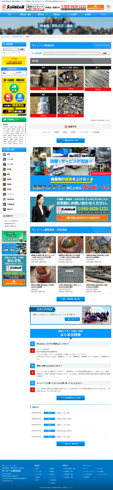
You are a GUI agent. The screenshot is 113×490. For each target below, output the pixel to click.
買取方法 (41, 14)
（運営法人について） (67, 487)
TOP (9, 14)
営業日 (49, 413)
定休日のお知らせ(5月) (64, 419)
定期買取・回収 (68, 477)
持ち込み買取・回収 (69, 468)
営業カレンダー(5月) (63, 413)
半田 (43, 67)
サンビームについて (89, 471)
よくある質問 (72, 14)
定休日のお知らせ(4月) (64, 431)
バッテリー (53, 477)
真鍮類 (92, 262)
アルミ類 (38, 471)
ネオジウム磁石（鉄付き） (71, 67)
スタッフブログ (102, 474)
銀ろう (98, 67)
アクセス (103, 14)
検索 (104, 53)
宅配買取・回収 (68, 471)
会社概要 (88, 14)
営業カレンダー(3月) (63, 437)
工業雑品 (52, 483)
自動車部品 (53, 480)
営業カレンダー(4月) (63, 425)
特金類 (38, 477)
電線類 (37, 262)
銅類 (63, 262)
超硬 (70, 94)
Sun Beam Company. (46, 487)
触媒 (43, 94)
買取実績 (56, 14)
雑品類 (52, 474)
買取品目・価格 (25, 14)
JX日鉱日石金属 (20, 74)
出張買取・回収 (68, 474)
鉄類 (63, 291)
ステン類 (38, 474)
